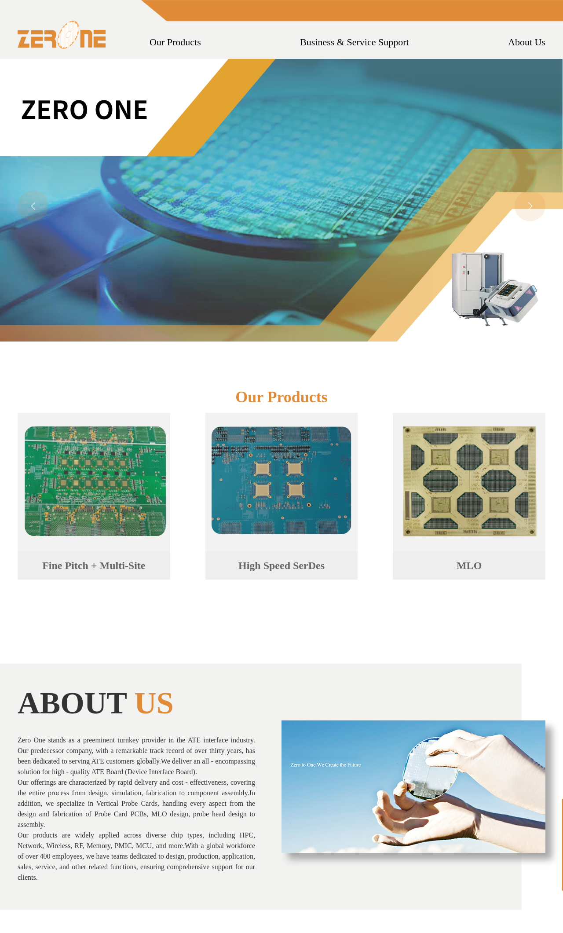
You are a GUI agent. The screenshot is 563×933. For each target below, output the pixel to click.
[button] (530, 206)
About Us (526, 42)
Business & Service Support (354, 42)
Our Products (175, 42)
